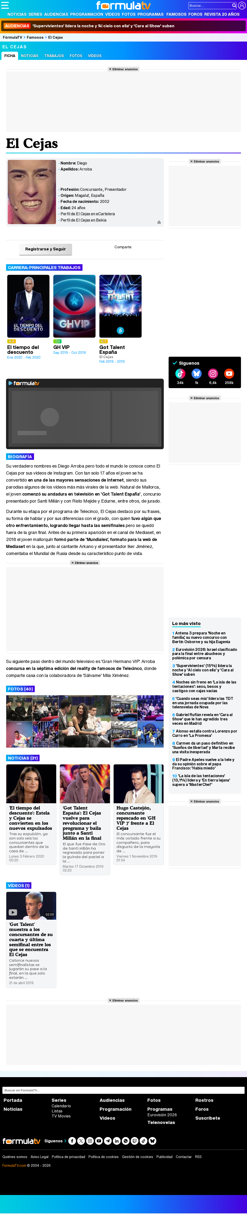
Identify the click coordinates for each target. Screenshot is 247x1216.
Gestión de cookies (137, 1157)
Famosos (176, 14)
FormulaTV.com (14, 1165)
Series (35, 14)
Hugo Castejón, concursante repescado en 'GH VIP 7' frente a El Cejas (136, 818)
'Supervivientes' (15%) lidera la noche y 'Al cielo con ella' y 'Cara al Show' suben (202, 670)
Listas (57, 1111)
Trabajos (54, 55)
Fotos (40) (20, 689)
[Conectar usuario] (242, 5)
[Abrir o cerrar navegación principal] (5, 5)
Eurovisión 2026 (162, 1115)
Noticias (17, 14)
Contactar (184, 1157)
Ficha (9, 55)
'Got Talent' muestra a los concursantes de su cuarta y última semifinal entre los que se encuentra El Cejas (31, 939)
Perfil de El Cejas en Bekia (83, 220)
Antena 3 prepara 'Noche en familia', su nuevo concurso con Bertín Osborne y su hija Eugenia (201, 637)
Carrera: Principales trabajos (44, 267)
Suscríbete (207, 1118)
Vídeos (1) (18, 885)
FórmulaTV (12, 37)
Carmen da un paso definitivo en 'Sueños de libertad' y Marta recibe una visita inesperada (203, 747)
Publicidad (164, 1157)
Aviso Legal (39, 1157)
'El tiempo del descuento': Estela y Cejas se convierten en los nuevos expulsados (30, 818)
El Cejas (55, 37)
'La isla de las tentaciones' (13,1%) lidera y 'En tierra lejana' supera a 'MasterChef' (201, 780)
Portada (13, 1100)
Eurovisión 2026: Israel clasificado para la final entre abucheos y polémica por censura (204, 654)
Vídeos (112, 14)
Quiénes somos (14, 1157)
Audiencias (56, 14)
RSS (198, 1157)
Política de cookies (104, 1157)
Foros (195, 14)
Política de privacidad (68, 1157)
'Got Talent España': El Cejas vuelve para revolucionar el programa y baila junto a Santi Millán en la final (82, 823)
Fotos (129, 14)
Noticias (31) (23, 758)
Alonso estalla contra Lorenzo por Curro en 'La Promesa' (204, 733)
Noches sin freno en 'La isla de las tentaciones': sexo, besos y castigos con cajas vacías (204, 686)
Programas (150, 14)
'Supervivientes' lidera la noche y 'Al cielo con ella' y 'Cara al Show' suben (89, 26)
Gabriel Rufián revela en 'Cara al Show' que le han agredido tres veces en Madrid (202, 719)
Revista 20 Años (222, 14)
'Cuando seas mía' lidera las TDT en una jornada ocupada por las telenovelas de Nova (202, 703)
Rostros (204, 1100)
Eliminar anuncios (125, 69)
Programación (86, 14)
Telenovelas (161, 1122)
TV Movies (61, 1116)
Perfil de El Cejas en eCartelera (88, 214)
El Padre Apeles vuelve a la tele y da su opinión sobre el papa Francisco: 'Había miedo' (203, 764)
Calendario (61, 1106)
